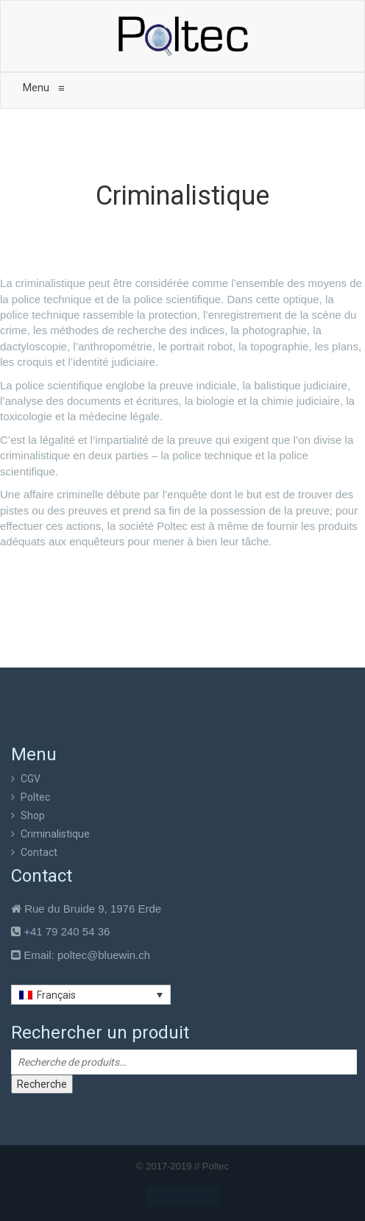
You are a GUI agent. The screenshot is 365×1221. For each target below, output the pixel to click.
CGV (30, 779)
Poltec (35, 797)
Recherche (42, 1084)
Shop (33, 815)
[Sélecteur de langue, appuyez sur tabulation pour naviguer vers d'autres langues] (91, 995)
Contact (39, 852)
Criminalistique (55, 834)
